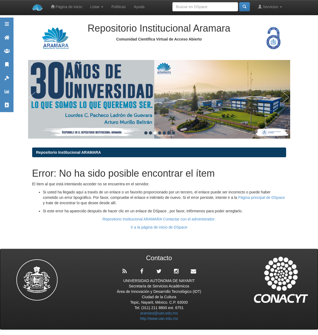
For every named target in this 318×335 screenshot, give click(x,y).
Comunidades (7, 53)
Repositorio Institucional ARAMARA (68, 152)
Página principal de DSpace (261, 197)
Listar (96, 7)
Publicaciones (7, 67)
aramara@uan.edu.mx (159, 313)
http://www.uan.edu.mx (159, 318)
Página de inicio (66, 6)
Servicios (270, 6)
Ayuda (139, 7)
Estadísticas (7, 94)
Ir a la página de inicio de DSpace (159, 227)
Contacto (7, 107)
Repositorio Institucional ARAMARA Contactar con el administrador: (159, 219)
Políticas (118, 7)
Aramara (7, 40)
